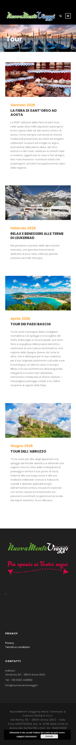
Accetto (49, 736)
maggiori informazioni (27, 736)
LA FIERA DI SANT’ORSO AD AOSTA (33, 112)
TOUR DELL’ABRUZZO (28, 451)
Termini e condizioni (17, 647)
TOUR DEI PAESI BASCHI (30, 324)
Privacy (9, 643)
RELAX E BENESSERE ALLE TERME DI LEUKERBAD (36, 235)
